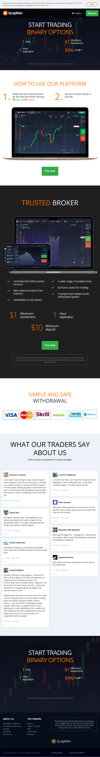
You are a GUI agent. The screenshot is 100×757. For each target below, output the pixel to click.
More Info (45, 5)
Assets (30, 723)
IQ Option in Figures (11, 723)
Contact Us (7, 734)
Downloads (32, 731)
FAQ (29, 729)
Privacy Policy (57, 753)
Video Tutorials (33, 726)
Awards (6, 729)
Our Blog (7, 731)
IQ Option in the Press (12, 726)
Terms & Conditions (77, 753)
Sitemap (30, 734)
